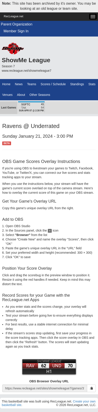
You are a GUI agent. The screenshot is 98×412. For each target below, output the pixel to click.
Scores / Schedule (53, 84)
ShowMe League (26, 60)
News (19, 84)
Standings (77, 84)
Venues (7, 95)
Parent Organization (16, 24)
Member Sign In (16, 31)
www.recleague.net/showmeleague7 (26, 70)
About (21, 95)
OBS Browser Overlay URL (49, 381)
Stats (92, 84)
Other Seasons (39, 95)
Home (6, 84)
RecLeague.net (13, 16)
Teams (31, 84)
